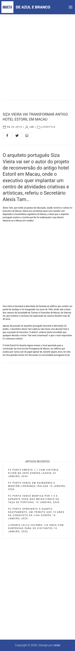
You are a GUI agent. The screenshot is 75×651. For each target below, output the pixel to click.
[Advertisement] (37, 53)
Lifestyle (48, 127)
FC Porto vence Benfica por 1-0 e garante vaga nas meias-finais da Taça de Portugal (33, 499)
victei (56, 645)
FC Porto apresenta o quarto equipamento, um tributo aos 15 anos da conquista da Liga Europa (36, 512)
